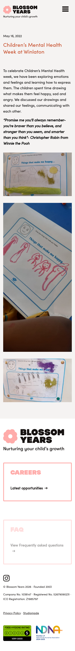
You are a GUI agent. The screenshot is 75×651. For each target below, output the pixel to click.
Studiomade (31, 613)
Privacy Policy (12, 613)
